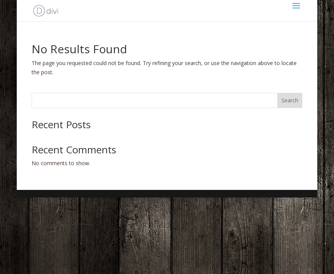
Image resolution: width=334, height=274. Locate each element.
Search (289, 100)
